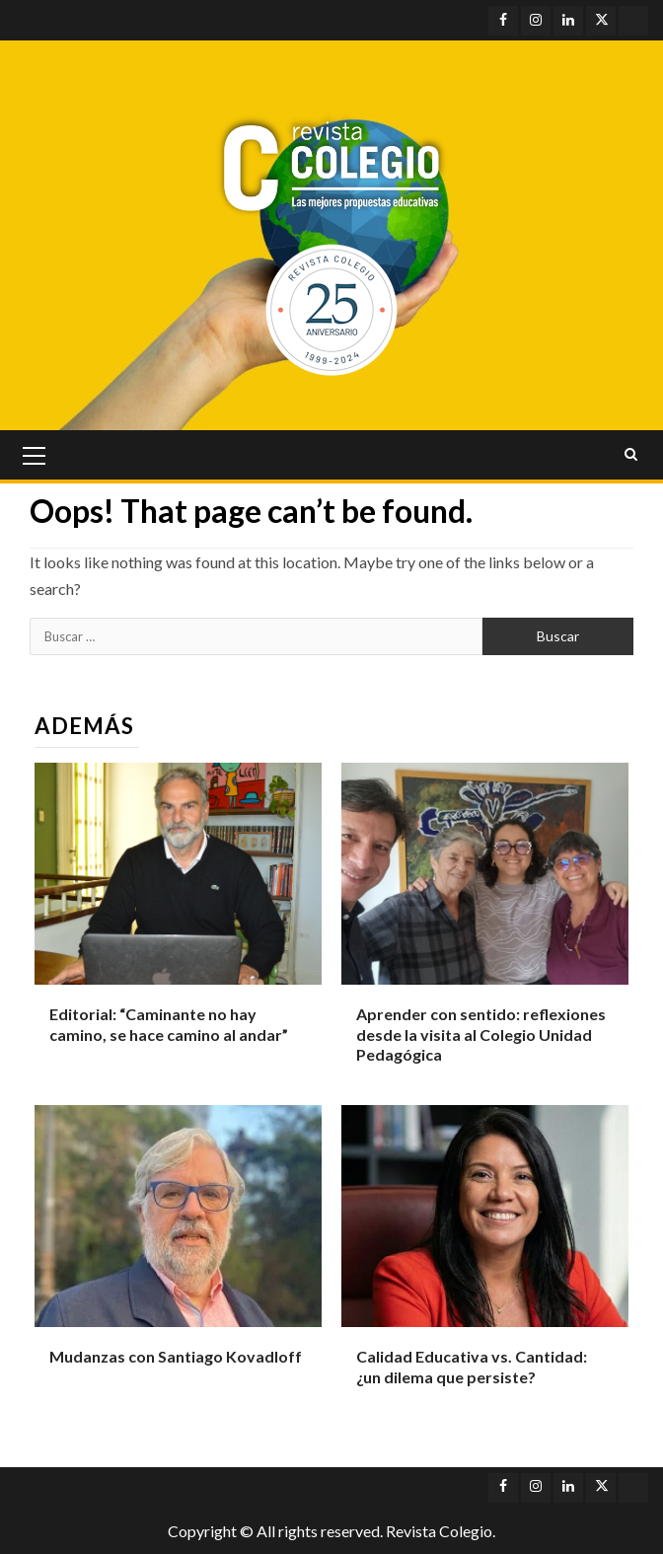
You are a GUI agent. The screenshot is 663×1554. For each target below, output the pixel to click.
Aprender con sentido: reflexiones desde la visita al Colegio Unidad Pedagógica (481, 1034)
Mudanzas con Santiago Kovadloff (175, 1356)
